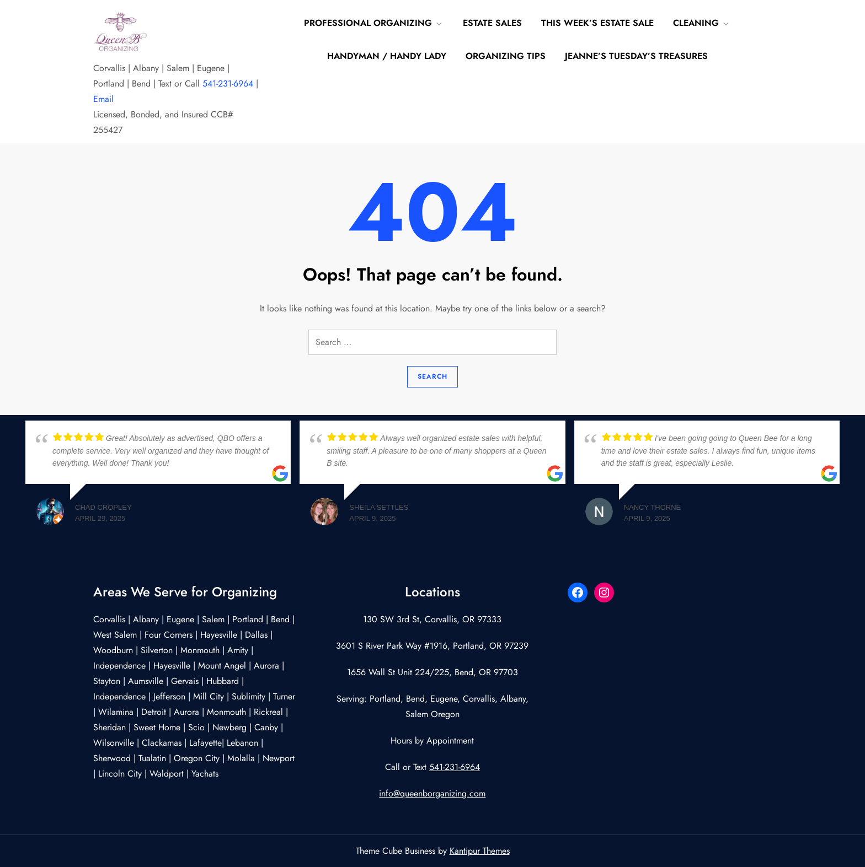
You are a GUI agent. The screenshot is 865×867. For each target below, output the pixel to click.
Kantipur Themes (480, 850)
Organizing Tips (506, 56)
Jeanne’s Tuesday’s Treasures (636, 56)
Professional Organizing (374, 23)
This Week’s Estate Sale (597, 23)
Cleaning (701, 23)
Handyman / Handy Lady (386, 56)
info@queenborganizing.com (432, 793)
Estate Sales (492, 23)
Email (103, 99)
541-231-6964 (227, 83)
